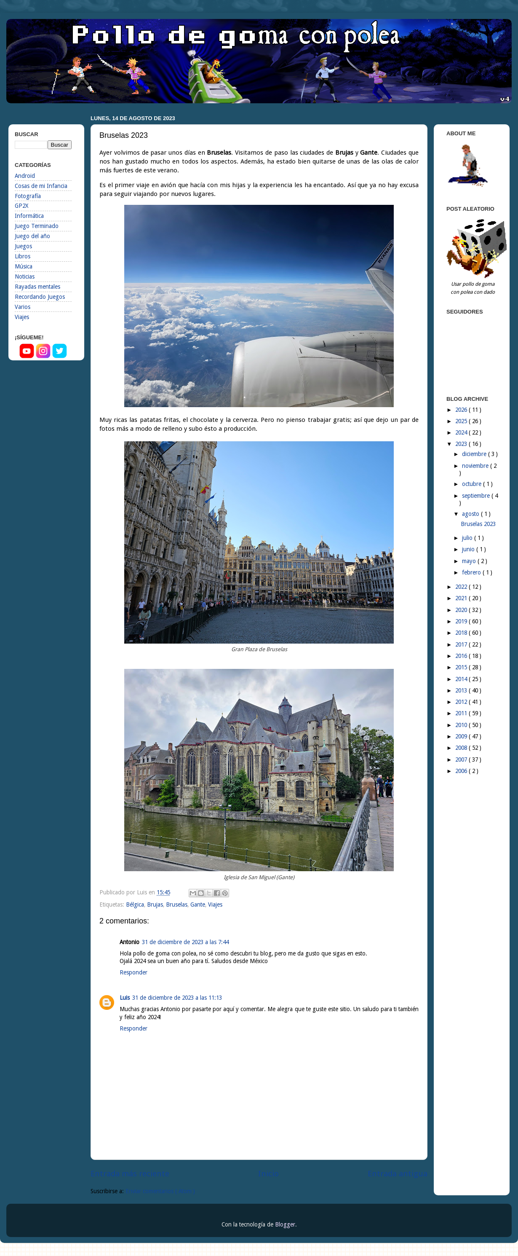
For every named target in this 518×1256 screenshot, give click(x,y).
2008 (462, 747)
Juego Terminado (37, 226)
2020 (462, 610)
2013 (462, 690)
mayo (470, 561)
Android (25, 175)
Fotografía (28, 196)
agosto (471, 513)
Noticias (25, 276)
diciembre (475, 454)
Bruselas (176, 904)
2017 (462, 644)
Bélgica (135, 904)
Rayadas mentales (37, 286)
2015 (462, 667)
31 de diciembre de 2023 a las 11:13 (177, 997)
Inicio (268, 1173)
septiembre (476, 495)
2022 (462, 586)
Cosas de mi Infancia (41, 185)
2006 (462, 771)
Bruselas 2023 (478, 524)
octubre (472, 483)
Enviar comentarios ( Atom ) (160, 1191)
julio (468, 537)
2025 (462, 421)
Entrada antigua (397, 1173)
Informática (29, 215)
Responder (133, 972)
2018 (462, 632)
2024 (462, 432)
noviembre (476, 465)
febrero (472, 572)
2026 (462, 409)
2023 (462, 443)
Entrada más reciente (130, 1173)
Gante (197, 904)
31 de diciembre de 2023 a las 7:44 (185, 942)
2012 (462, 701)
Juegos (23, 246)
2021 (462, 598)
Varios (22, 306)
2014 (462, 679)
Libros (22, 256)
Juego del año (32, 236)
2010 (462, 725)
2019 (462, 621)
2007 (462, 759)
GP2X (21, 205)
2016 (462, 655)
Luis (125, 997)
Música (23, 266)
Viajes (215, 904)
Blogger (285, 1224)
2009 (462, 736)
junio (469, 549)
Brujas (155, 904)
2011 (462, 713)
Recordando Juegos (40, 296)
